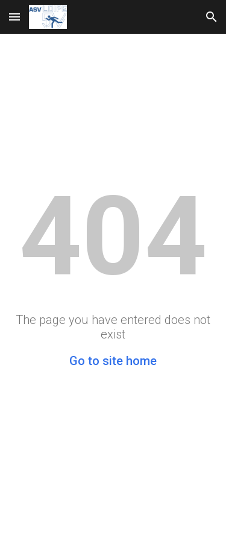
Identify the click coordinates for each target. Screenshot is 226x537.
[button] (14, 16)
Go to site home (113, 361)
